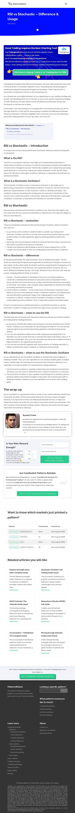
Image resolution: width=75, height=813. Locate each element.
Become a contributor (48, 730)
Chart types (13, 755)
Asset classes (12, 758)
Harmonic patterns (46, 712)
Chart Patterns (14, 744)
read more (13, 590)
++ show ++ (39, 125)
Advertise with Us (46, 733)
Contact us (44, 727)
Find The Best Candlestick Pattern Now (37, 494)
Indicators (12, 23)
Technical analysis (14, 727)
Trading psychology (15, 764)
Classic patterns (46, 709)
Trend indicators (16, 735)
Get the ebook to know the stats (37, 676)
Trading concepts (14, 761)
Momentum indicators (18, 732)
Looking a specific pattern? (53, 687)
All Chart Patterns (46, 715)
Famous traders (13, 767)
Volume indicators (17, 741)
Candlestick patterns (47, 706)
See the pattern (14, 531)
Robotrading (12, 770)
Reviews (10, 774)
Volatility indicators (17, 738)
